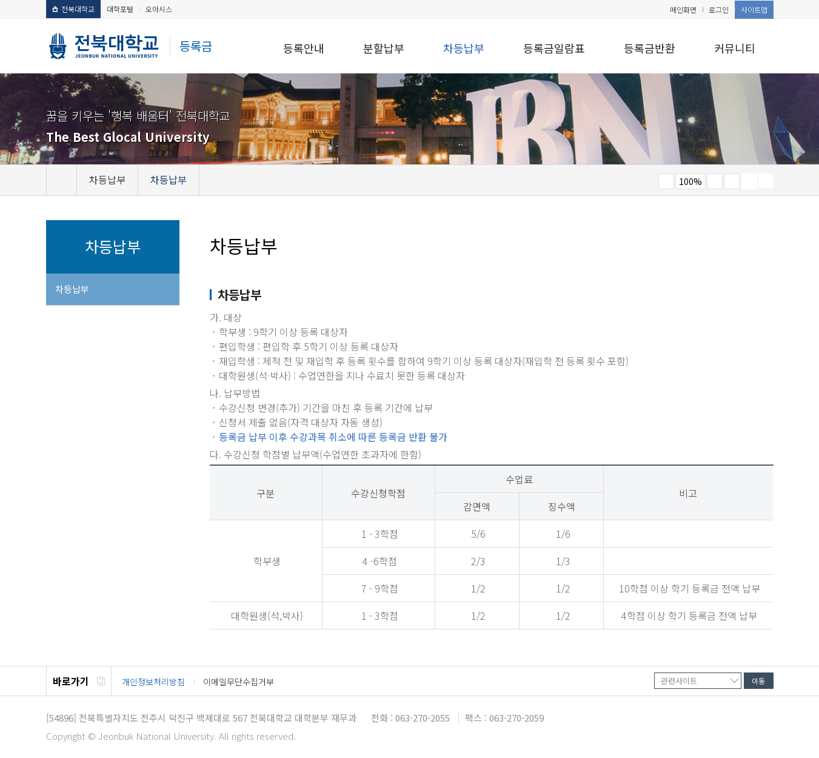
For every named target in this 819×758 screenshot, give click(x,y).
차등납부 (463, 48)
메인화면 (683, 9)
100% (690, 181)
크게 (715, 181)
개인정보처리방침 (153, 682)
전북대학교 (73, 9)
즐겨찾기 (732, 181)
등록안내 (303, 48)
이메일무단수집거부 (238, 682)
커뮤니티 (734, 48)
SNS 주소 (765, 180)
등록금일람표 (554, 48)
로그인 (719, 9)
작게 (666, 181)
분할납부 (383, 48)
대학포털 (120, 9)
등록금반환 (649, 48)
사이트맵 (754, 9)
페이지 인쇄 (749, 181)
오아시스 (158, 9)
